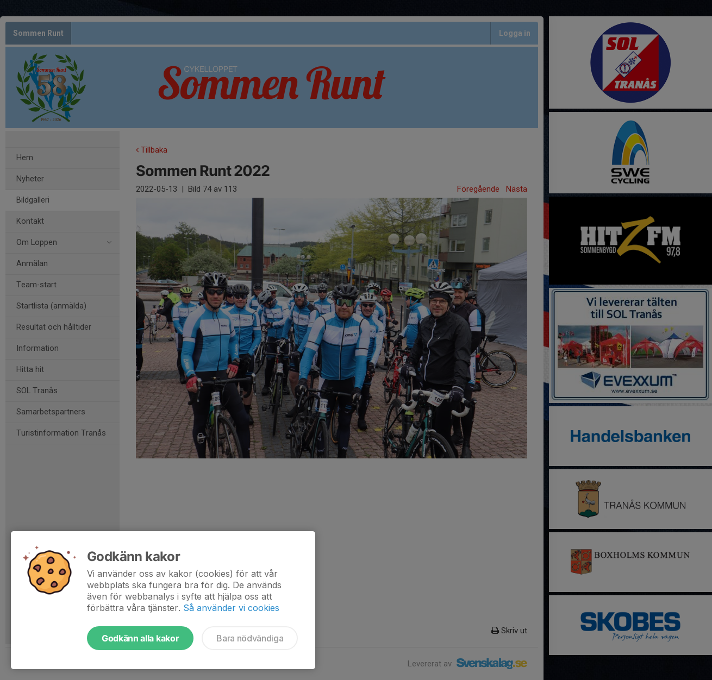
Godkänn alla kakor (140, 638)
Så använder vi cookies (231, 607)
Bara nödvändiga (249, 638)
